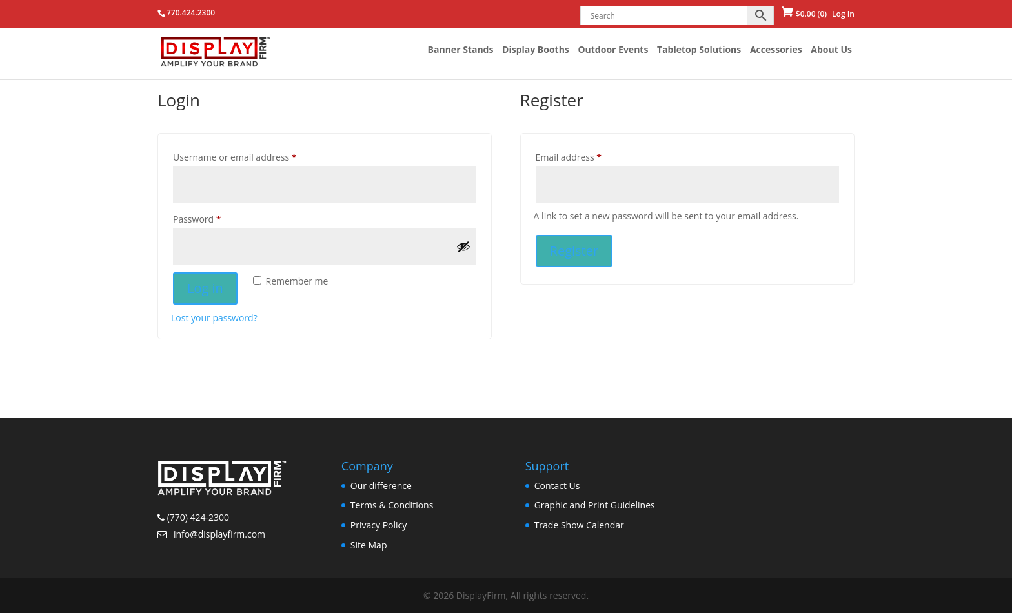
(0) (811, 13)
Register (574, 250)
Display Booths (535, 50)
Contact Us (557, 485)
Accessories (776, 50)
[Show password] (463, 246)
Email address (569, 157)
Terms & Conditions (392, 505)
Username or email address (235, 157)
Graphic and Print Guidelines (594, 505)
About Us (831, 50)
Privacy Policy (378, 525)
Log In (843, 13)
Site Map (368, 545)
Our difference (381, 485)
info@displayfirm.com (218, 534)
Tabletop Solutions (699, 50)
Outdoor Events (613, 50)
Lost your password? (214, 318)
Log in (205, 288)
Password (197, 219)
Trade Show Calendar (579, 525)
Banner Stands (461, 50)
